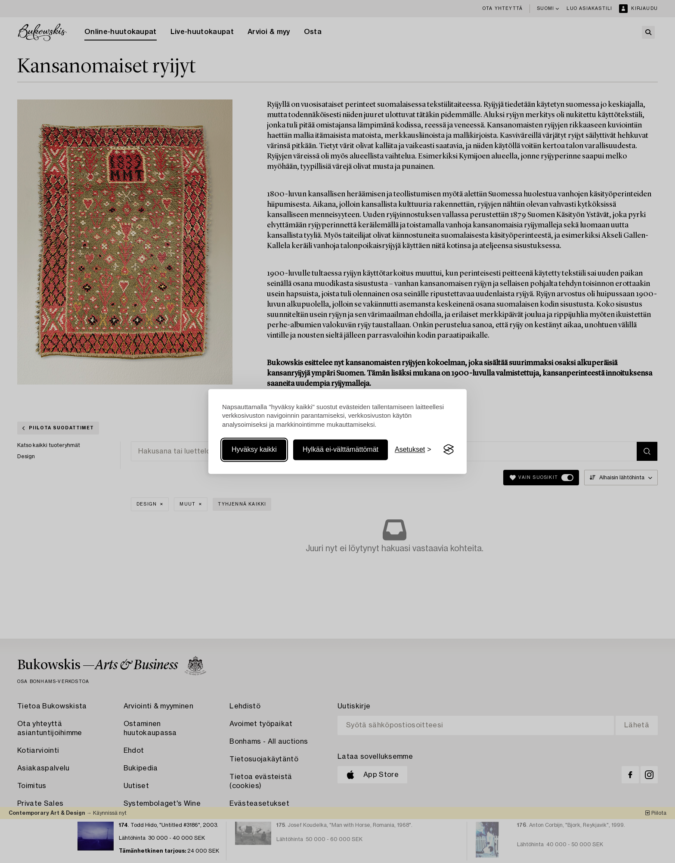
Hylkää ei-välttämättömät (340, 449)
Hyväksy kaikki (254, 449)
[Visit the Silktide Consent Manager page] (448, 449)
